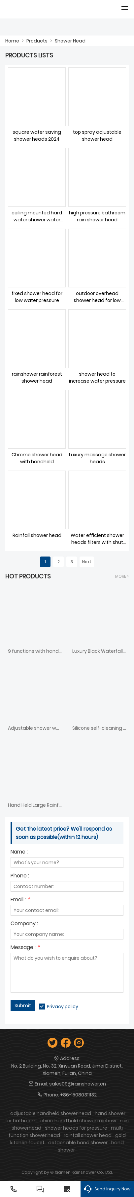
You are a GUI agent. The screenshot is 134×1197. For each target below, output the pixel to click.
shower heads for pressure (76, 1128)
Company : (24, 924)
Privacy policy (62, 1006)
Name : (19, 852)
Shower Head (70, 40)
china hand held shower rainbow (78, 1120)
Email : (20, 900)
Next (86, 561)
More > (122, 576)
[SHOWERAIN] (35, 9)
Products (37, 40)
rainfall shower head (88, 1135)
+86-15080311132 (78, 1094)
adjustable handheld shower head (50, 1113)
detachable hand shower (78, 1142)
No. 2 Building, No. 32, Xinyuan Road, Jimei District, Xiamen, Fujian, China (67, 1070)
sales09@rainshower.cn (77, 1084)
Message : (25, 948)
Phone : (20, 876)
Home (12, 40)
